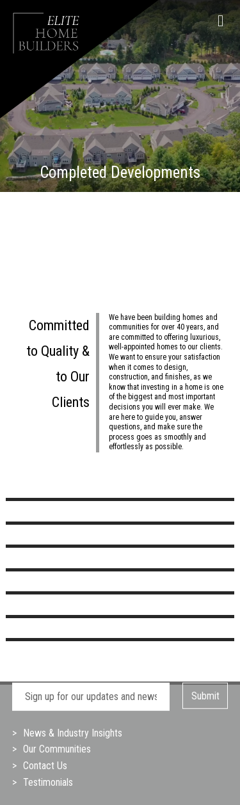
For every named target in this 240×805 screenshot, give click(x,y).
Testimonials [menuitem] (48, 782)
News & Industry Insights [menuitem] (72, 733)
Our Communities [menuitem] (57, 749)
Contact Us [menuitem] (45, 766)
